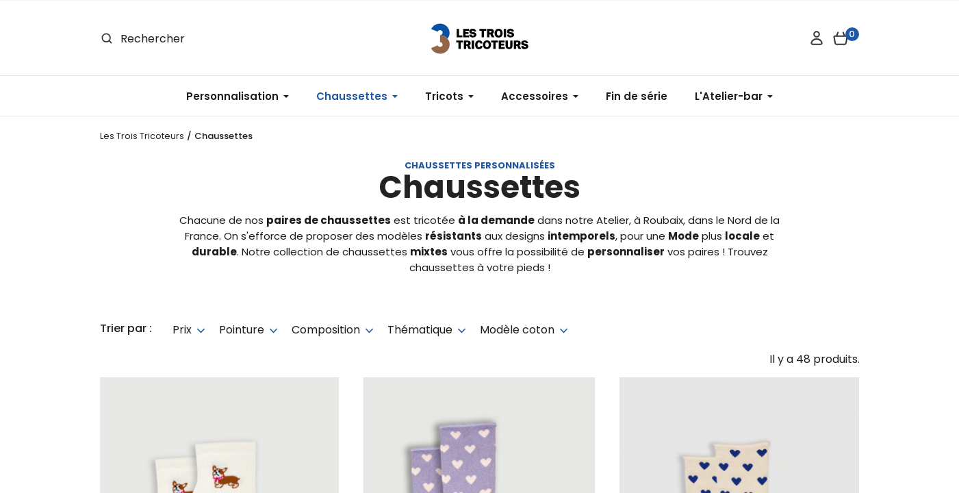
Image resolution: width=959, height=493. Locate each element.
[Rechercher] (200, 38)
